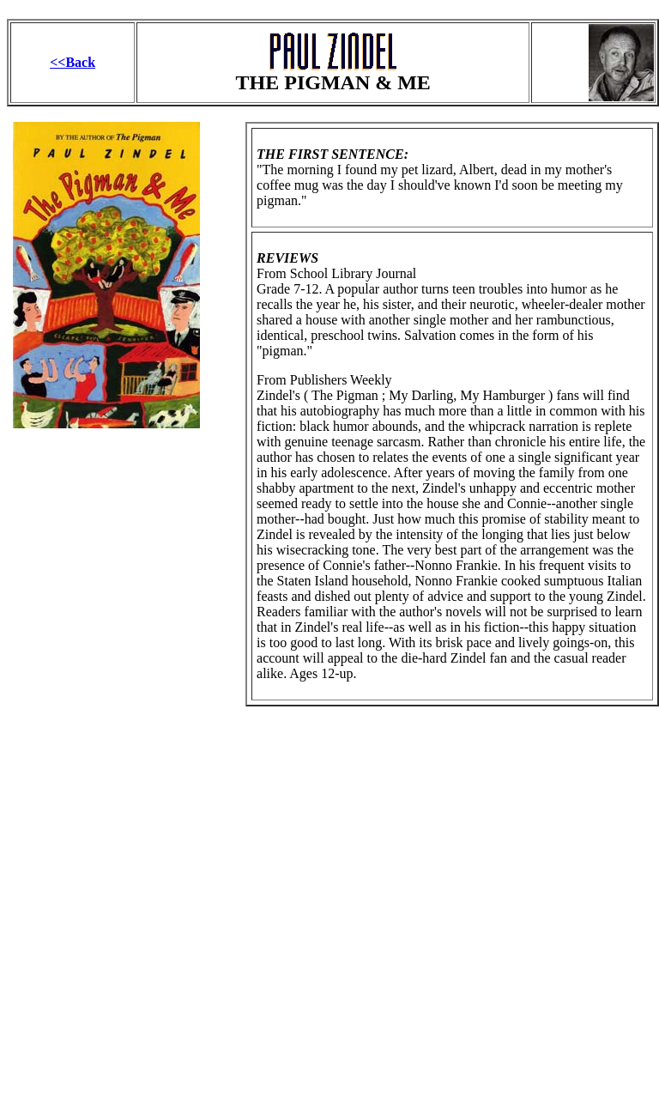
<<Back (72, 62)
